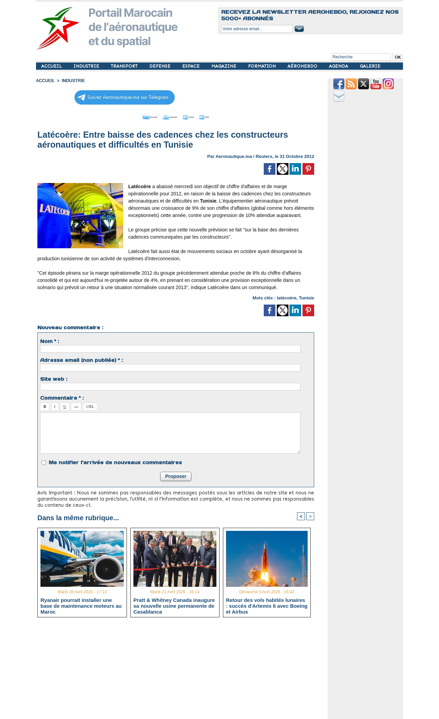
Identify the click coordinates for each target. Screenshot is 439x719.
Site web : (53, 378)
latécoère (286, 296)
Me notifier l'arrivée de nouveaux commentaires (115, 461)
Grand (196, 116)
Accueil (45, 80)
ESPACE (191, 66)
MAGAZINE (224, 66)
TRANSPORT (125, 66)
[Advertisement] (181, 670)
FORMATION (262, 66)
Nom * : (49, 340)
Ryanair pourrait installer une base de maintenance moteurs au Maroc (81, 605)
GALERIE (370, 66)
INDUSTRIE (86, 66)
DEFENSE (160, 66)
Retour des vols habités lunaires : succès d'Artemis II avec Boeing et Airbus (267, 605)
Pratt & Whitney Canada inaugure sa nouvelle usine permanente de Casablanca (174, 605)
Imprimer (168, 116)
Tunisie (306, 296)
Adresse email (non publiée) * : (81, 359)
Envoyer (137, 116)
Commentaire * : (62, 397)
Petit (220, 116)
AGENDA (339, 66)
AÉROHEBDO (303, 66)
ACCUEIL (52, 66)
